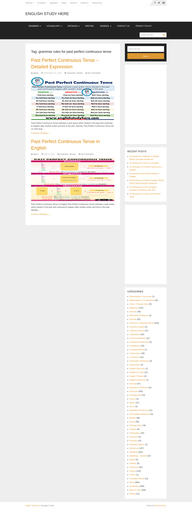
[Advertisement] (145, 104)
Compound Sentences (139, 342)
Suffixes (132, 463)
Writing (63, 3)
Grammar (28, 3)
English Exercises (137, 369)
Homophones (135, 395)
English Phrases (136, 376)
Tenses (79, 73)
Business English (136, 327)
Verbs (131, 482)
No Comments (94, 73)
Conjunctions (135, 353)
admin (35, 73)
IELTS (132, 406)
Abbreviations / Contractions (141, 300)
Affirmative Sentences (138, 315)
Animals (132, 319)
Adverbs (133, 312)
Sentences (134, 448)
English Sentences (137, 380)
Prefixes (133, 429)
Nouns (132, 422)
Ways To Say (135, 490)
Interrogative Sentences (139, 414)
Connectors (134, 357)
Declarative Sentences (139, 361)
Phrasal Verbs (135, 425)
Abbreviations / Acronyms (140, 296)
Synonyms (134, 467)
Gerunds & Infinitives (138, 387)
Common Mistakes (137, 338)
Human (132, 399)
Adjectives (133, 308)
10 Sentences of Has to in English (144, 163)
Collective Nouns (136, 331)
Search (164, 34)
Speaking (53, 3)
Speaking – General (138, 456)
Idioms (132, 403)
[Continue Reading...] (40, 133)
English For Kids (136, 372)
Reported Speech (137, 444)
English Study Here (47, 14)
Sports (132, 460)
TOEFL (132, 475)
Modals (132, 418)
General (73, 3)
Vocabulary (41, 3)
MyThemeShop (160, 506)
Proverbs (133, 441)
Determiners (134, 365)
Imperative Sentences (138, 410)
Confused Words (136, 350)
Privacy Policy (97, 3)
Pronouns (133, 437)
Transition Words (136, 479)
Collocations (134, 334)
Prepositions (134, 433)
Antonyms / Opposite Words (141, 323)
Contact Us (84, 3)
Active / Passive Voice (139, 304)
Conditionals (134, 346)
